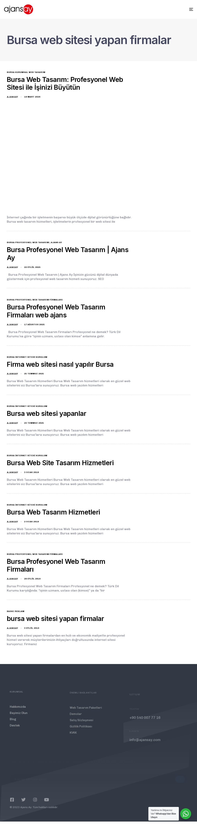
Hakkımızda (18, 711)
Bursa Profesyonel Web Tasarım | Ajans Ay (34, 242)
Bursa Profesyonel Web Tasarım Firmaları (35, 300)
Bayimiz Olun (19, 717)
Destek (15, 730)
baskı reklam (15, 611)
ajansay (12, 97)
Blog (13, 723)
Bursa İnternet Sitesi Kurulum (27, 357)
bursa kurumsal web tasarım (26, 72)
